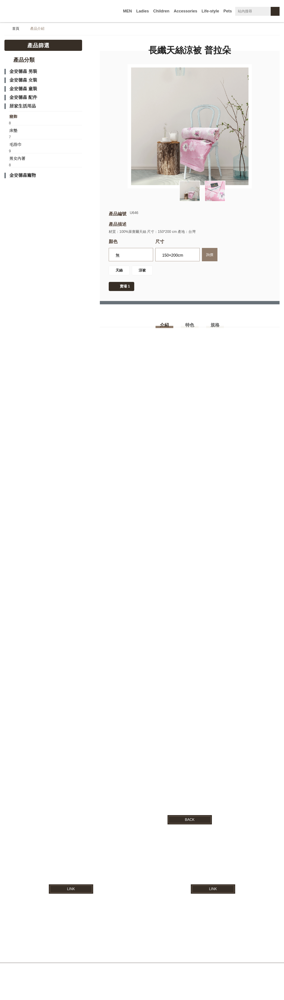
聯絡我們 (227, 944)
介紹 (164, 328)
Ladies (155, 11)
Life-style (213, 11)
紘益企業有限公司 (32, 11)
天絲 (119, 273)
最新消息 (99, 944)
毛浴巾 (15, 146)
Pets (228, 11)
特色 (189, 328)
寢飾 (13, 117)
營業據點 (202, 944)
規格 (215, 328)
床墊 (13, 132)
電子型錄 (177, 944)
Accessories (192, 11)
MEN (142, 11)
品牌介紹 (74, 944)
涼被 (142, 273)
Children (171, 11)
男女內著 (17, 161)
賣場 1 (125, 289)
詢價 (209, 256)
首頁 (15, 29)
